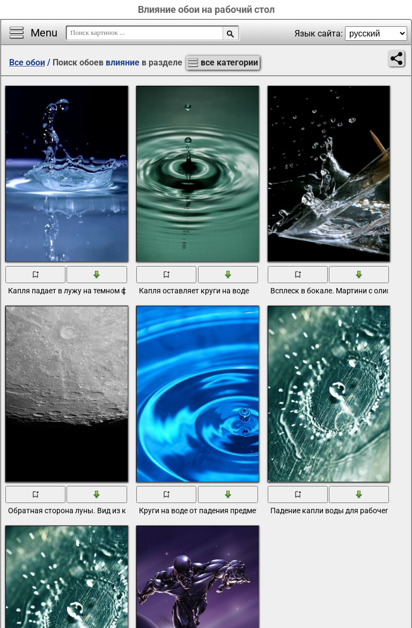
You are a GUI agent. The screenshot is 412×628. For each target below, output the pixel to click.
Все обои (27, 62)
